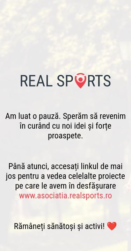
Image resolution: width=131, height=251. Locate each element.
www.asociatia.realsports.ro (65, 195)
